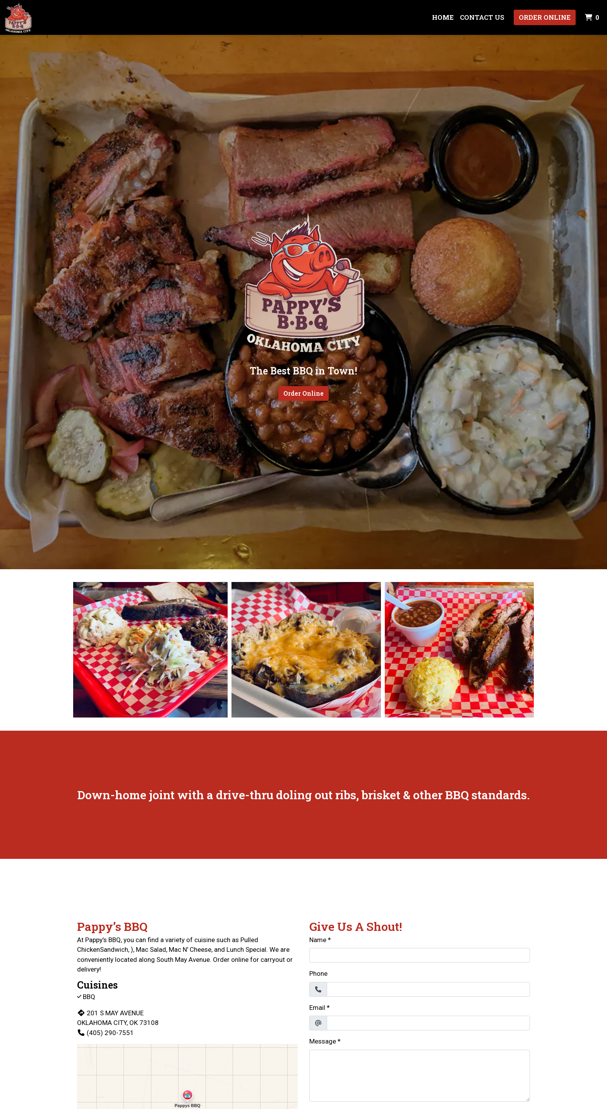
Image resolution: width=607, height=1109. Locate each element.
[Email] (428, 1023)
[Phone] (428, 989)
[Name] (419, 955)
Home (443, 17)
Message (322, 1041)
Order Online (545, 17)
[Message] (419, 1076)
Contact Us (482, 17)
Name (317, 940)
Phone (318, 973)
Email (317, 1007)
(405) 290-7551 (105, 1033)
